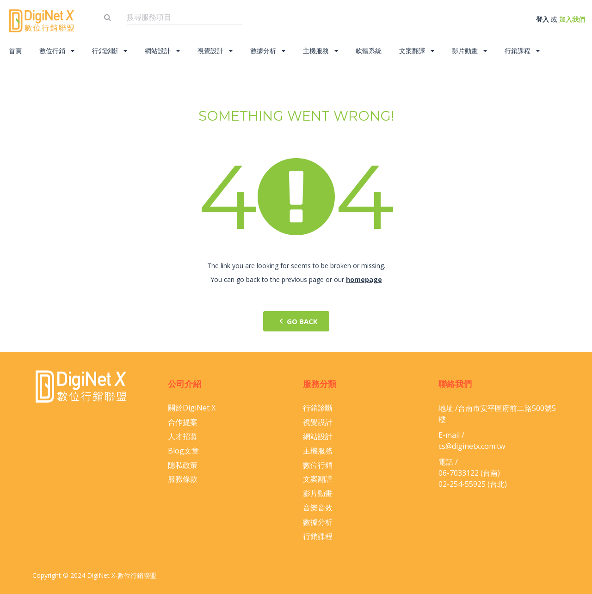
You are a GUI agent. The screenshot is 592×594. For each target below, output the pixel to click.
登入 (542, 19)
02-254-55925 (462, 484)
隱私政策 (182, 465)
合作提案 (182, 422)
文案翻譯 (416, 50)
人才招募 (182, 436)
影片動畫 (469, 50)
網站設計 (162, 50)
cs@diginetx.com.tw (471, 446)
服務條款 (182, 479)
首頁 (15, 50)
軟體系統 (369, 50)
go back (296, 321)
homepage (364, 279)
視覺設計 (215, 50)
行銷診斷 (109, 50)
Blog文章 (183, 451)
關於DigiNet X (192, 408)
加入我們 (572, 19)
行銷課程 (522, 50)
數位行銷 (56, 50)
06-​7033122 (458, 473)
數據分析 (267, 50)
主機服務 (320, 50)
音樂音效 (318, 507)
